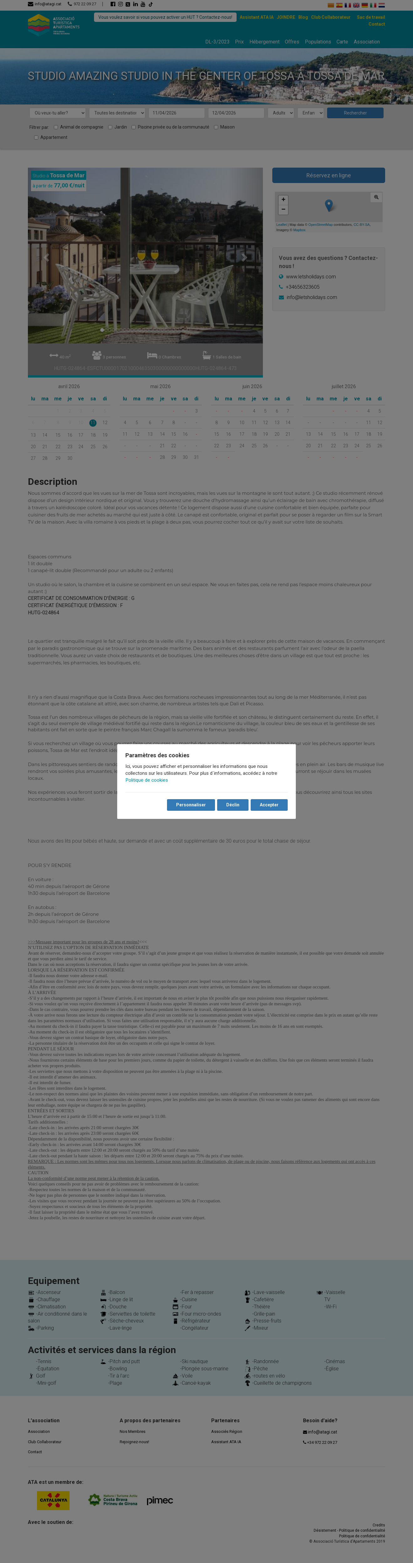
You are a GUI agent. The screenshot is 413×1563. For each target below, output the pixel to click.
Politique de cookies (147, 780)
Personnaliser (190, 804)
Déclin (232, 804)
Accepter (268, 804)
